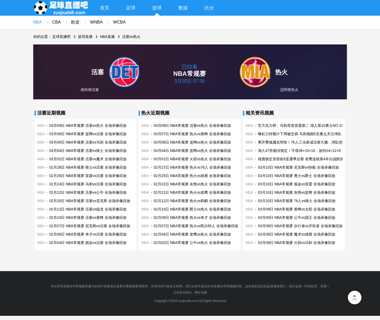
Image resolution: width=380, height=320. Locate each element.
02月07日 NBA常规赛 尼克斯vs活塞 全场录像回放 (89, 226)
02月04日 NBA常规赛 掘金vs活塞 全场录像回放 (88, 243)
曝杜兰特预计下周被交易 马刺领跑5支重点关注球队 (300, 134)
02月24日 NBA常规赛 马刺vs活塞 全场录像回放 (88, 184)
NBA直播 (107, 37)
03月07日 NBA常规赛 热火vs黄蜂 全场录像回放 (192, 134)
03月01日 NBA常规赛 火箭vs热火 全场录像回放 (192, 159)
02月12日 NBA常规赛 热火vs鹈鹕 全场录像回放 (192, 201)
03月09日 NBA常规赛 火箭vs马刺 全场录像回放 (296, 243)
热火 (281, 72)
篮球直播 (85, 37)
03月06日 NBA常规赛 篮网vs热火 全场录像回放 (192, 142)
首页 (104, 7)
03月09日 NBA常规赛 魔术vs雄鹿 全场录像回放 (296, 234)
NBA (37, 22)
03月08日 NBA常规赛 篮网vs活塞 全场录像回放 (88, 134)
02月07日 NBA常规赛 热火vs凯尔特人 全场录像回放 (196, 226)
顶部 (354, 299)
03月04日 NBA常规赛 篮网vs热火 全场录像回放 (192, 150)
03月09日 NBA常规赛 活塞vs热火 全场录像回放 (88, 125)
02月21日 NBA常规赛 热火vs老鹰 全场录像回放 (192, 192)
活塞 (97, 72)
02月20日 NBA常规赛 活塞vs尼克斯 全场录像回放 (89, 201)
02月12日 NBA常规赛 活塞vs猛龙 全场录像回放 (88, 209)
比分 (209, 7)
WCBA (119, 22)
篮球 (157, 7)
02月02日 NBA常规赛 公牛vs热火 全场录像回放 (192, 243)
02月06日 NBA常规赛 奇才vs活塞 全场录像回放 (88, 234)
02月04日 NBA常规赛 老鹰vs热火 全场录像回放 (192, 234)
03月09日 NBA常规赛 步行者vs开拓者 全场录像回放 (300, 226)
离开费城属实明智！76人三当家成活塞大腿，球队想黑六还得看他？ (313, 142)
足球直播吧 (61, 37)
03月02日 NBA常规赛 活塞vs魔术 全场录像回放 (88, 159)
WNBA (96, 22)
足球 (130, 7)
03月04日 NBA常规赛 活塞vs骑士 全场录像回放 (88, 150)
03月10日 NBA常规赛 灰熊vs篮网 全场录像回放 (296, 192)
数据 (183, 7)
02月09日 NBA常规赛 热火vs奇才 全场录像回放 (192, 217)
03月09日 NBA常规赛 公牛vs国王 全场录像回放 (296, 217)
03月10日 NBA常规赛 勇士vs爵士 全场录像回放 (296, 176)
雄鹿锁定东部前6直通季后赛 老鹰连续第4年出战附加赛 (302, 159)
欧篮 (75, 22)
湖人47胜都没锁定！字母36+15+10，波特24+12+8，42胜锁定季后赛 (314, 150)
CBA (56, 22)
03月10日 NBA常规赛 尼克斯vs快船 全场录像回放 (298, 167)
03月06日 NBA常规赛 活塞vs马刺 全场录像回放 (88, 142)
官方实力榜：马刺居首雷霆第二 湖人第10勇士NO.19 (300, 125)
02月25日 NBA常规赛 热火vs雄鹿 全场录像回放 (192, 176)
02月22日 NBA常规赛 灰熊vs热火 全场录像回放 (192, 184)
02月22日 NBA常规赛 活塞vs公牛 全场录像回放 (88, 192)
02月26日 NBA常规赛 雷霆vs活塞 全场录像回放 (88, 176)
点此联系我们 (182, 292)
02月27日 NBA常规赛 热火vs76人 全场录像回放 (192, 167)
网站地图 (201, 292)
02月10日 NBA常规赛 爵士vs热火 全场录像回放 (192, 209)
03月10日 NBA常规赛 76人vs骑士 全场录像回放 (297, 201)
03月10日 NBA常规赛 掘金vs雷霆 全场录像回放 (296, 184)
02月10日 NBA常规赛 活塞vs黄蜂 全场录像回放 (88, 217)
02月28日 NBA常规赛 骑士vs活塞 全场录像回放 (88, 167)
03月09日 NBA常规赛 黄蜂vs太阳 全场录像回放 (296, 209)
